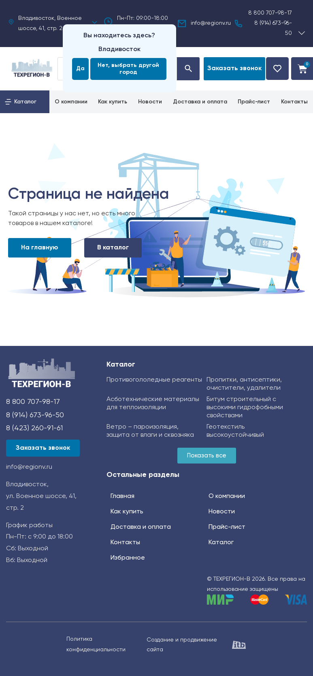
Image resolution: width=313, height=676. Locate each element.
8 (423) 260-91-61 (34, 428)
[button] (234, 68)
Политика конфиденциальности (96, 644)
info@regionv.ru (211, 23)
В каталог (113, 248)
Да (80, 68)
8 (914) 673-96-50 (273, 28)
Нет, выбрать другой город (128, 68)
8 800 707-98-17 (270, 13)
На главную (39, 248)
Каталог (120, 364)
